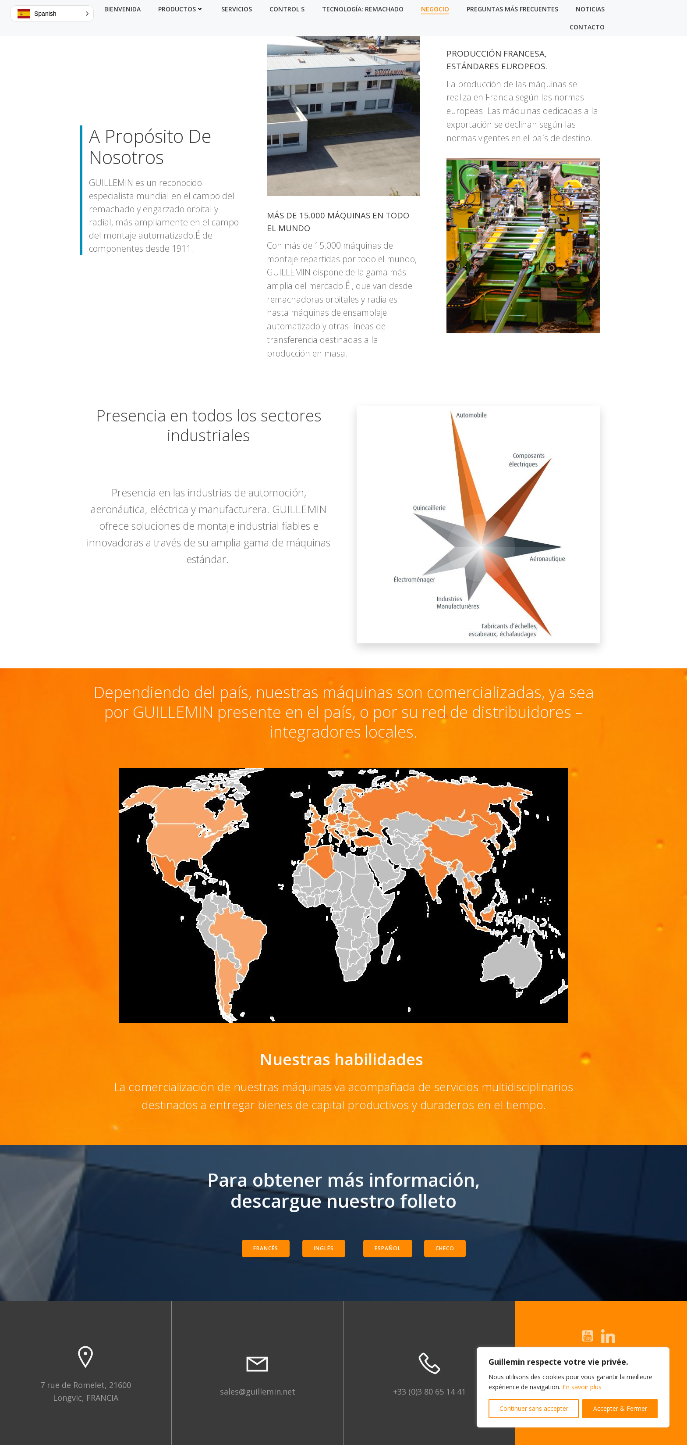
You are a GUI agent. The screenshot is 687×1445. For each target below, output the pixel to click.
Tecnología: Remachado (363, 9)
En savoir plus (582, 1387)
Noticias (590, 9)
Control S (287, 9)
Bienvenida (122, 9)
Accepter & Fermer (620, 1408)
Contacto (587, 27)
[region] (573, 1387)
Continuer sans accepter (533, 1408)
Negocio (435, 9)
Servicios (236, 9)
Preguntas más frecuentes (512, 9)
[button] (52, 13)
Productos (181, 9)
